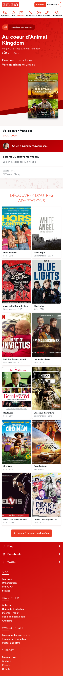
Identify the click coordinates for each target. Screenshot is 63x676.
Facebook (32, 553)
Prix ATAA (7, 586)
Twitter (32, 562)
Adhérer (40, 4)
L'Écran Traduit (10, 612)
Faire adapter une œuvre (16, 635)
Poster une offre (11, 642)
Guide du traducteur (13, 609)
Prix (13, 14)
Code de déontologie (13, 616)
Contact (6, 661)
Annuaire (30, 14)
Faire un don (9, 657)
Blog (32, 545)
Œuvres (21, 14)
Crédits (6, 669)
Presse (6, 665)
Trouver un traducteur (14, 639)
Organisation (9, 582)
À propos (7, 579)
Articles (46, 14)
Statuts (6, 590)
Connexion (53, 4)
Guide (39, 14)
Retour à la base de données (31, 533)
